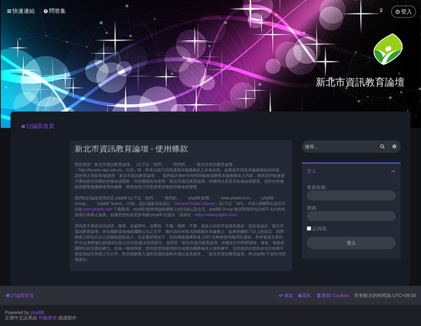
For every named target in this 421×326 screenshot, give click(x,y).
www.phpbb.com (98, 209)
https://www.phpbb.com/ (216, 214)
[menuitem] (54, 11)
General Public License (195, 203)
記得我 (320, 228)
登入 (311, 170)
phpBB (37, 312)
